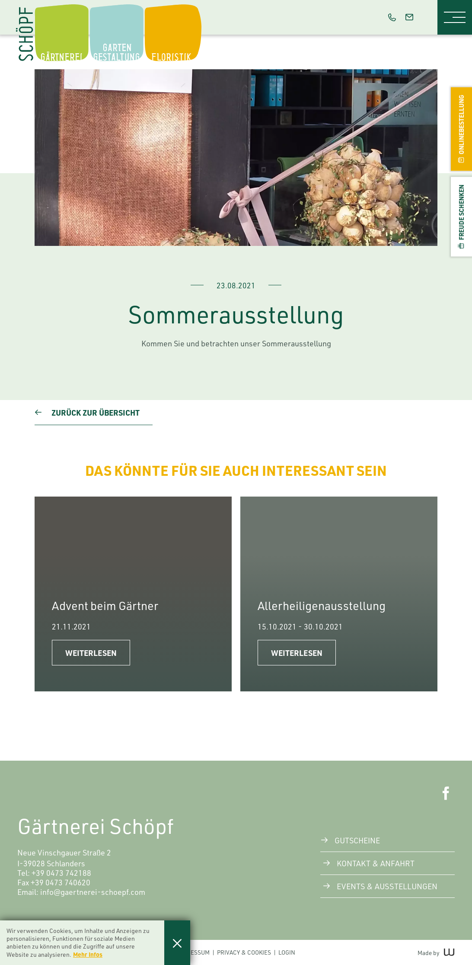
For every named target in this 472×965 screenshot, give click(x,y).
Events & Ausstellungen (387, 886)
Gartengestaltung (133, 6)
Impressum (193, 952)
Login (286, 952)
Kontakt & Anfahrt (376, 863)
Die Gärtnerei (74, 6)
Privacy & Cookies (244, 952)
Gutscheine (357, 840)
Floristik (177, 6)
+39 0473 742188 (61, 873)
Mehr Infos (87, 954)
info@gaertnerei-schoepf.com (92, 892)
